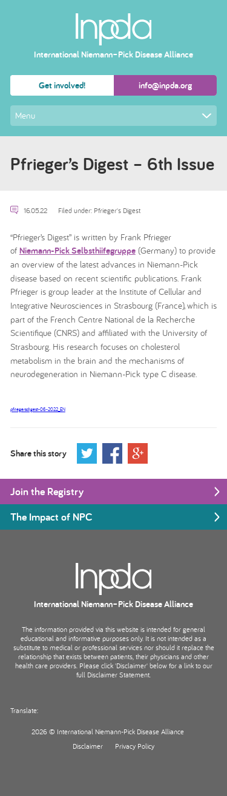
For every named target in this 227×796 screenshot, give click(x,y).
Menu (113, 115)
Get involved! (62, 85)
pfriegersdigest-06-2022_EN (37, 409)
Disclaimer (88, 746)
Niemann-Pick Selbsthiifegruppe (77, 250)
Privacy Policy (134, 746)
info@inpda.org (165, 85)
